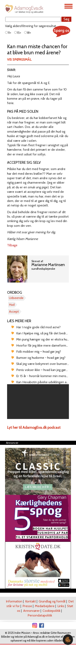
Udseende (16, 298)
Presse (27, 606)
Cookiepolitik (51, 611)
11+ (8, 33)
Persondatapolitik (40, 615)
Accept (14, 311)
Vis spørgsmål (19, 59)
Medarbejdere (45, 606)
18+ (27, 33)
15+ (17, 33)
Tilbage (12, 245)
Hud (12, 305)
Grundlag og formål (52, 601)
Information (14, 601)
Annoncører (31, 611)
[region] (38, 401)
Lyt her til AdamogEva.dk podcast (34, 427)
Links (60, 606)
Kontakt (30, 601)
